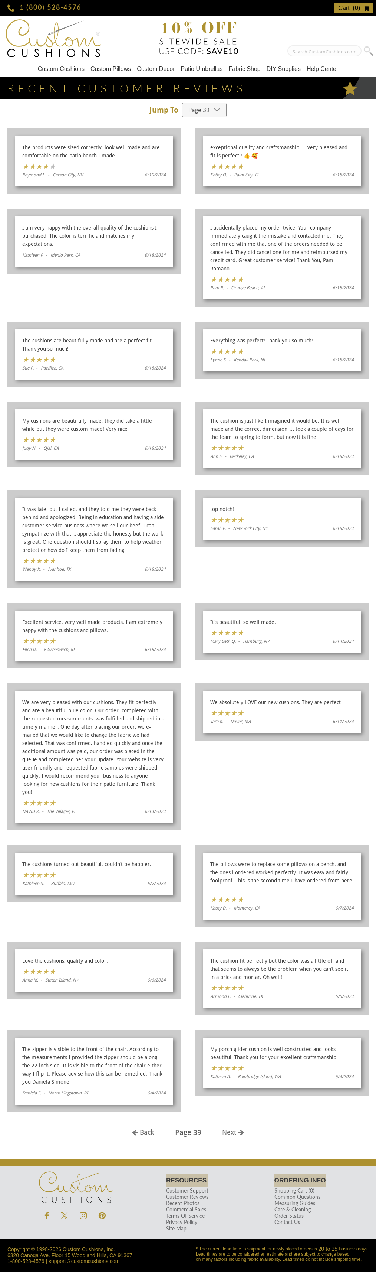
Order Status (286, 1216)
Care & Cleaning (290, 1210)
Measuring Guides (292, 1203)
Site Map (175, 1229)
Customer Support (186, 1191)
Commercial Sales (185, 1210)
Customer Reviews (186, 1197)
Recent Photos (181, 1203)
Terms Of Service (184, 1216)
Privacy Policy (180, 1222)
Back (143, 1132)
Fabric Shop (244, 69)
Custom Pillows (110, 69)
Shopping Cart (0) (292, 1191)
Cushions (75, 1186)
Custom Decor (156, 69)
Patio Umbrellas (202, 69)
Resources (187, 1180)
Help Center (322, 69)
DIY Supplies (284, 69)
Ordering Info (300, 1180)
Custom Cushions (61, 69)
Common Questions (295, 1197)
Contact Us (284, 1222)
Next (233, 1132)
